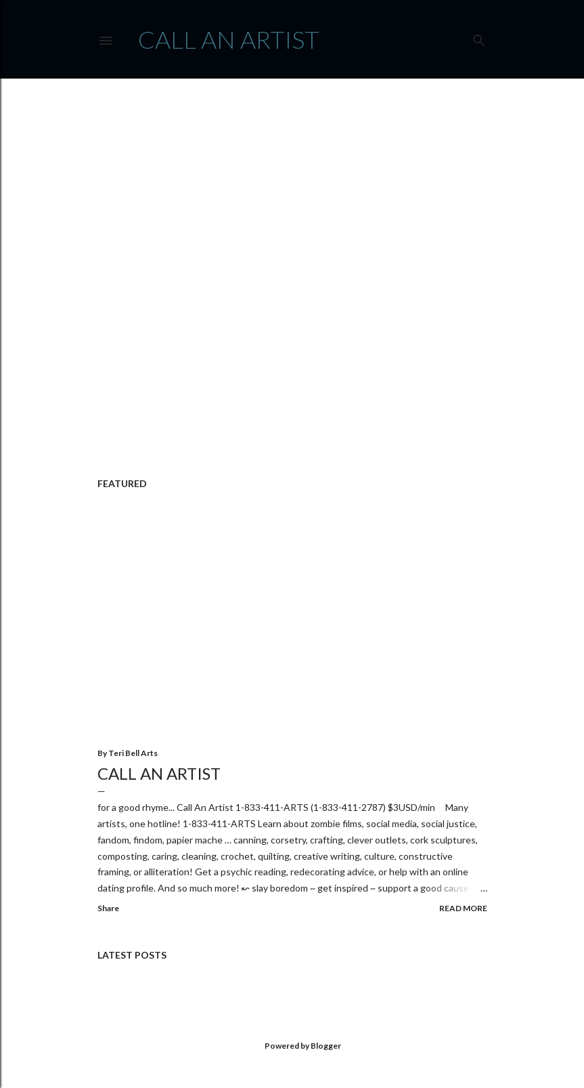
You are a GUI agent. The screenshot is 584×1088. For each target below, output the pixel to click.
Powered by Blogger (292, 1046)
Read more (463, 908)
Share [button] (108, 908)
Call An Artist (159, 773)
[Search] (479, 37)
